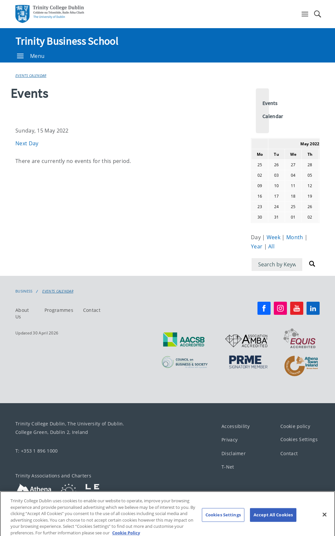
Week (274, 237)
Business (23, 291)
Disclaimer (233, 453)
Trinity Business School (66, 41)
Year (257, 246)
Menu (30, 56)
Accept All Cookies (273, 520)
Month (295, 237)
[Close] (324, 519)
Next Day (26, 143)
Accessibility (235, 426)
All (271, 246)
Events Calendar (30, 75)
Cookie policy (295, 426)
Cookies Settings (299, 439)
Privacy (229, 440)
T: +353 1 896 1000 (36, 451)
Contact (91, 310)
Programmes (58, 310)
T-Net (227, 467)
